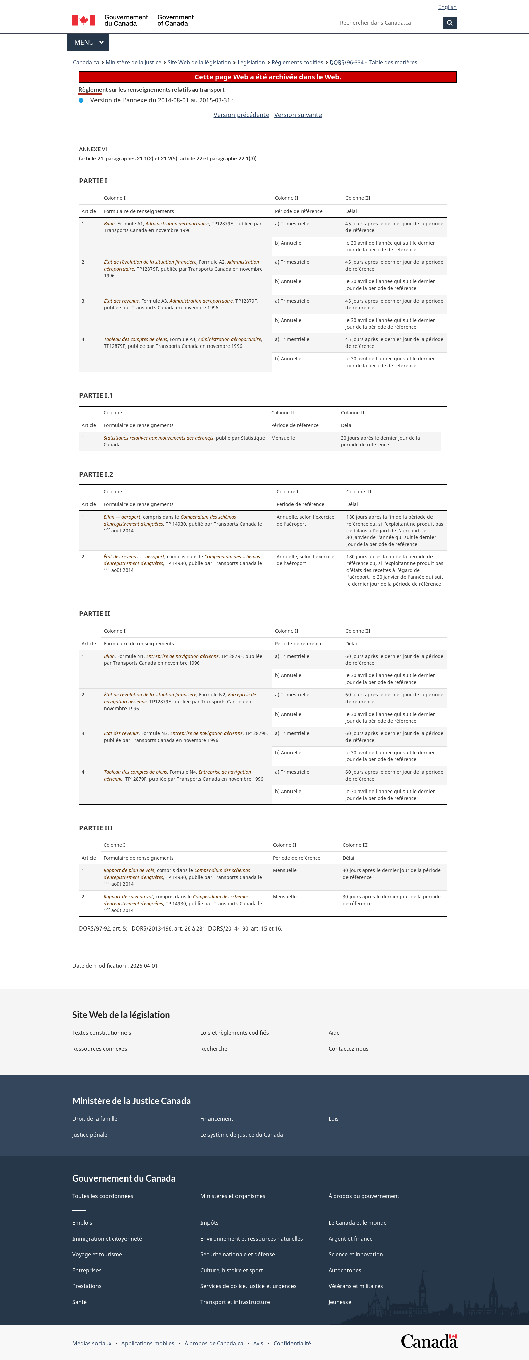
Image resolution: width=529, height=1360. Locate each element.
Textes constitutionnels (101, 1032)
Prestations (87, 1286)
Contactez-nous (349, 1048)
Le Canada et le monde (358, 1222)
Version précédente (241, 115)
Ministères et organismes (233, 1196)
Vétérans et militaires (356, 1286)
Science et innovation (356, 1254)
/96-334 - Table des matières (373, 62)
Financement (216, 1118)
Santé (79, 1302)
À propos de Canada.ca (214, 1343)
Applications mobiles (147, 1343)
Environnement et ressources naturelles (251, 1238)
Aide (334, 1032)
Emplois (82, 1222)
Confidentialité (292, 1343)
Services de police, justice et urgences (248, 1286)
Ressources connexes (99, 1048)
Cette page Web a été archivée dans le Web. (268, 76)
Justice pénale (89, 1134)
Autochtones (345, 1270)
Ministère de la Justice (133, 62)
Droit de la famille (94, 1118)
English (447, 7)
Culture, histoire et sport (231, 1270)
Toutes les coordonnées (102, 1196)
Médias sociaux (91, 1343)
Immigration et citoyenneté (107, 1238)
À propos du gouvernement (364, 1196)
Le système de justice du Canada (241, 1134)
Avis (258, 1343)
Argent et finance (351, 1238)
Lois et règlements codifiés (234, 1032)
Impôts (209, 1222)
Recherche (213, 1048)
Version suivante (298, 115)
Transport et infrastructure (235, 1302)
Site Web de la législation (199, 62)
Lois (334, 1118)
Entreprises (87, 1270)
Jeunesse (340, 1302)
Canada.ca (86, 62)
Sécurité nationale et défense (237, 1254)
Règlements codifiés (297, 62)
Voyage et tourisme (97, 1254)
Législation (251, 62)
